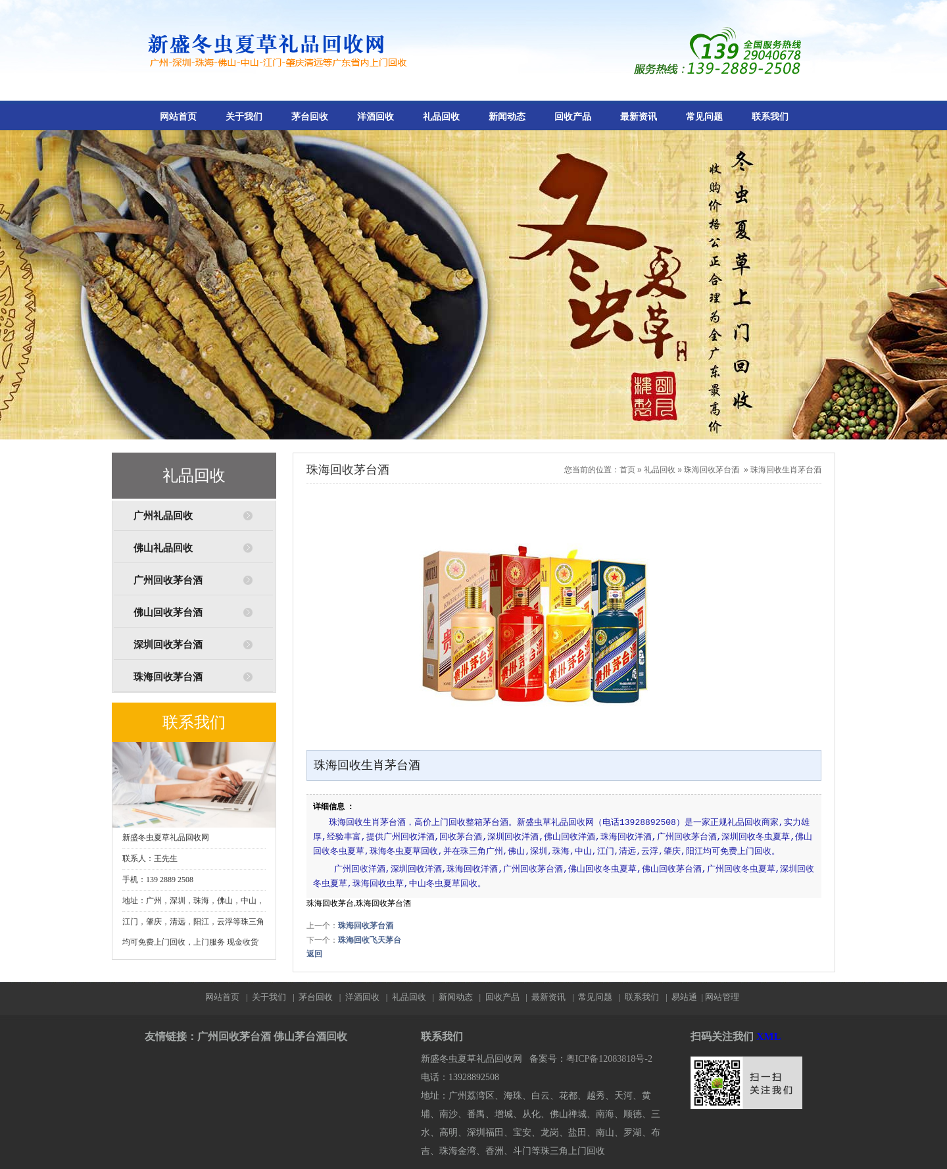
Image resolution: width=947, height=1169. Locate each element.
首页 (627, 469)
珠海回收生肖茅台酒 (785, 469)
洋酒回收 (375, 117)
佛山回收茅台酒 (168, 612)
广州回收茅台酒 (168, 580)
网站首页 (178, 117)
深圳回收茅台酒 (168, 644)
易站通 (688, 997)
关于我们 (244, 117)
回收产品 (572, 117)
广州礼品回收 (163, 515)
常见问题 (704, 117)
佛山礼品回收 (163, 548)
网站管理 (722, 997)
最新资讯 (638, 117)
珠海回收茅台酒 (168, 677)
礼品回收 (441, 117)
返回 (314, 953)
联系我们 (770, 117)
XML (768, 1036)
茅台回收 (309, 117)
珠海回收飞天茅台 (369, 940)
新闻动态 (507, 117)
